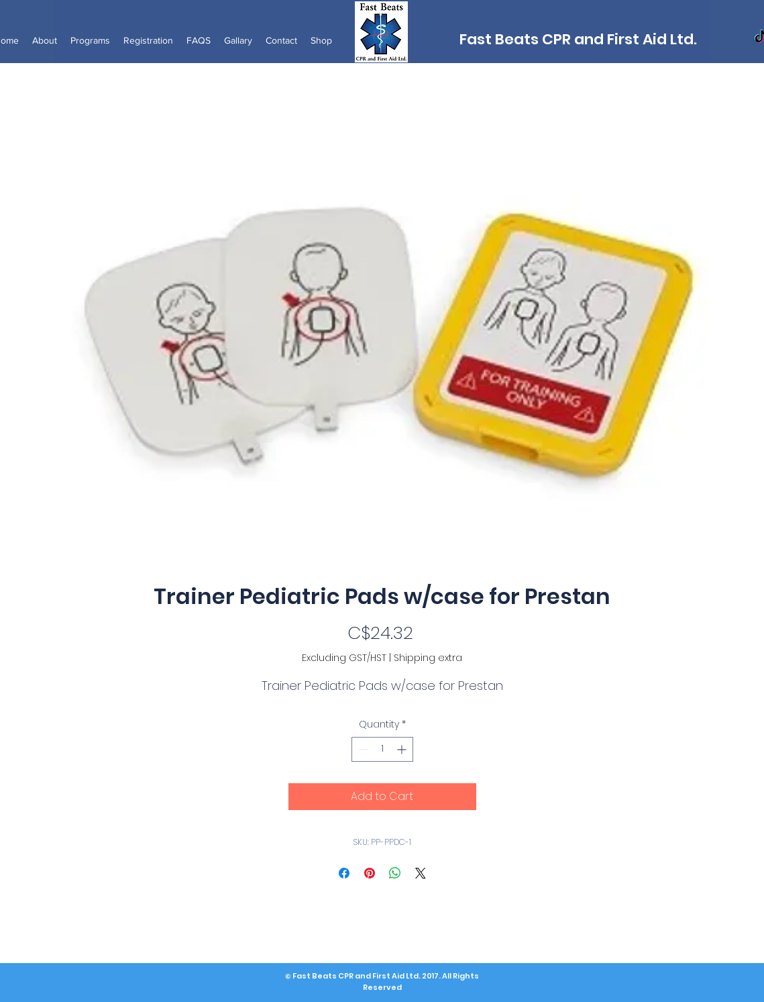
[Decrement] (361, 749)
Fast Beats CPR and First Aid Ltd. (578, 39)
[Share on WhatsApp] (395, 873)
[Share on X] (421, 873)
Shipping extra (428, 658)
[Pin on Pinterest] (370, 873)
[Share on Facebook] (344, 873)
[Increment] (402, 749)
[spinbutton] (382, 749)
